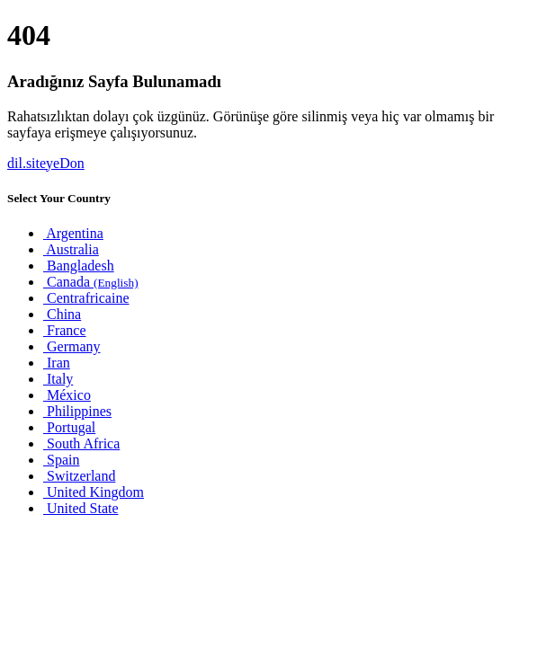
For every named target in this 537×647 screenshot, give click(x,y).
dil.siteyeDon (46, 163)
